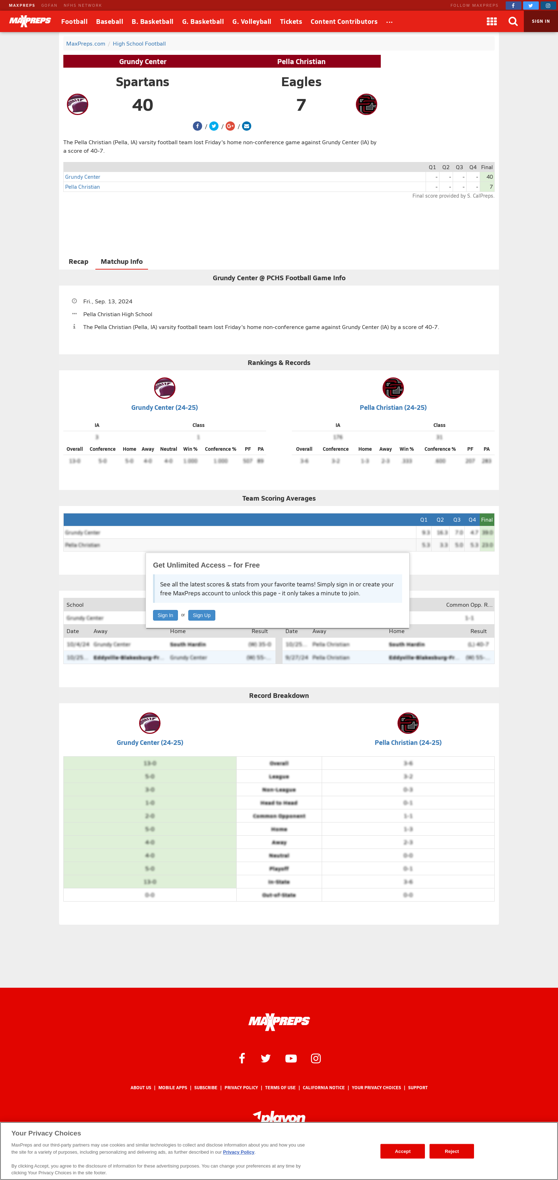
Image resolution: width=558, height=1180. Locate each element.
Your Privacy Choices (376, 1088)
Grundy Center (143, 61)
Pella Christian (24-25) (393, 407)
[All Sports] (390, 21)
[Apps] (491, 21)
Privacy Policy (241, 1088)
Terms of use (280, 1088)
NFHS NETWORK (83, 5)
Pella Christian (301, 61)
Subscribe (205, 1088)
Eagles (301, 81)
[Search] (513, 21)
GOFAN (49, 5)
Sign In (165, 615)
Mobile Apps (172, 1088)
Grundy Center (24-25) (164, 407)
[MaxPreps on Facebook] (513, 5)
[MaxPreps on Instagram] (548, 5)
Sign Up (202, 615)
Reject (452, 1151)
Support (418, 1088)
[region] (279, 1151)
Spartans (142, 81)
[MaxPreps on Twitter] (531, 5)
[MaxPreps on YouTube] (291, 1057)
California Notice (324, 1088)
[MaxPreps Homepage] (279, 1022)
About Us (141, 1088)
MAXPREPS (22, 5)
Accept (403, 1151)
